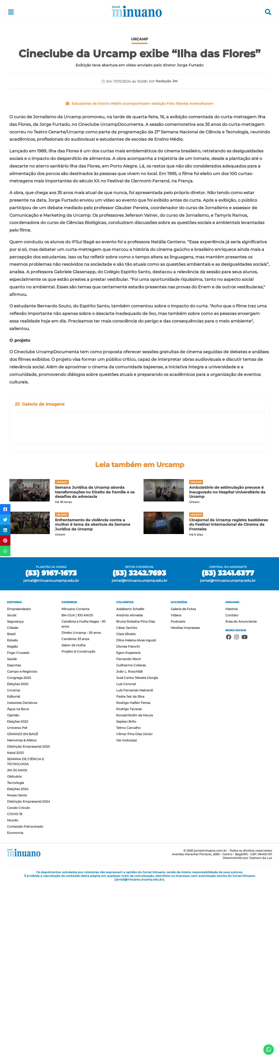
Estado (12, 814)
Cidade (12, 801)
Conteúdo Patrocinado (25, 1000)
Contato (231, 789)
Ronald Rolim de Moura (134, 889)
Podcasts (178, 795)
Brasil (11, 807)
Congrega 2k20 (19, 851)
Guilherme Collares (131, 839)
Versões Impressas (185, 801)
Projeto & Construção (78, 825)
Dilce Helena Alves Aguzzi (136, 814)
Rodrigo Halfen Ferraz (133, 876)
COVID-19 (14, 987)
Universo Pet (17, 901)
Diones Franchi (128, 820)
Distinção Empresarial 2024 (28, 975)
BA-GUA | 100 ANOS (77, 789)
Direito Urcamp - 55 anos (81, 806)
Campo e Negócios (22, 845)
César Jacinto (126, 801)
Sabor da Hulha (73, 819)
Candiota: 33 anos (75, 812)
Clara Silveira (125, 807)
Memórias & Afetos (21, 914)
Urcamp (13, 864)
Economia (15, 1006)
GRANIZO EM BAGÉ (22, 907)
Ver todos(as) (126, 914)
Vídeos (176, 789)
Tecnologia (15, 956)
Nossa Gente (17, 969)
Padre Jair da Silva (130, 870)
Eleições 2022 (17, 895)
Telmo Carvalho (128, 901)
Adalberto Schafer (130, 782)
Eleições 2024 (17, 962)
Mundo (12, 994)
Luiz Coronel (126, 857)
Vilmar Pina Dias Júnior (134, 907)
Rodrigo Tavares (129, 882)
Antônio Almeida (129, 789)
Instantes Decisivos (22, 876)
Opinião (13, 889)
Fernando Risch (128, 832)
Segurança (15, 795)
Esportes (14, 839)
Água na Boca (18, 882)
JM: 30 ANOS (17, 944)
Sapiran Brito (126, 895)
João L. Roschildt (129, 845)
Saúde (12, 832)
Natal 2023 (15, 926)
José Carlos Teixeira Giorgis (137, 851)
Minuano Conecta (75, 782)
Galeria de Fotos (183, 782)
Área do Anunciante (241, 795)
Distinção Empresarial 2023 (28, 920)
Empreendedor (19, 782)
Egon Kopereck (128, 826)
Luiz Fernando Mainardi (134, 864)
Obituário (14, 950)
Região (12, 820)
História (231, 782)
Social (11, 789)
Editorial (13, 870)
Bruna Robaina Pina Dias (135, 795)
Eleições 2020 (17, 857)
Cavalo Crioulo (18, 981)
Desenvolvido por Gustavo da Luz (247, 1031)
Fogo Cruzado (18, 826)
